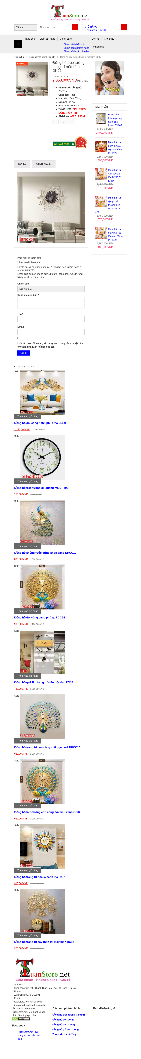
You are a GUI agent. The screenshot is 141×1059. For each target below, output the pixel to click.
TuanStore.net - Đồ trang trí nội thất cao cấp (29, 1035)
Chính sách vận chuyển (76, 51)
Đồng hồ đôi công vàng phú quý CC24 (39, 617)
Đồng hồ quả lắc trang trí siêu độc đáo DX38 (43, 682)
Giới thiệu (109, 38)
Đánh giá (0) (43, 164)
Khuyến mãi (98, 46)
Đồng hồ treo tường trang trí (42, 57)
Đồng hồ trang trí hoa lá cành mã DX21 (40, 877)
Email (21, 327)
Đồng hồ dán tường (63, 1024)
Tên (20, 314)
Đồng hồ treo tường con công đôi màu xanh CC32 (47, 812)
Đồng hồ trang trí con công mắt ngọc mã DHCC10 (47, 747)
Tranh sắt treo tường (64, 1034)
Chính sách (66, 38)
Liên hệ (95, 38)
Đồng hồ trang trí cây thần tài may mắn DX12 (44, 941)
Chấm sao (23, 283)
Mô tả (22, 164)
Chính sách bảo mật (74, 44)
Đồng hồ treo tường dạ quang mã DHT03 (41, 487)
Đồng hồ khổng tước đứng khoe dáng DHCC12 (45, 552)
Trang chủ (29, 38)
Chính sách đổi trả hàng (76, 48)
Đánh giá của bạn (28, 295)
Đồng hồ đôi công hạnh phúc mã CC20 (40, 422)
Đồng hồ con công (63, 1019)
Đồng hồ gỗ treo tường (65, 1029)
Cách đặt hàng (47, 38)
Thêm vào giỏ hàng (27, 416)
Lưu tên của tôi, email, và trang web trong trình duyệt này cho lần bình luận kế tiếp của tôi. (50, 345)
